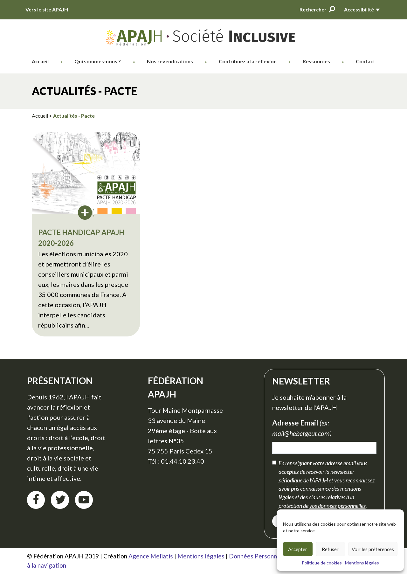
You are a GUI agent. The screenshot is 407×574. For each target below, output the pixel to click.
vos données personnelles (337, 505)
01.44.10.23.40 (182, 461)
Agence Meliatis (150, 556)
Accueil (40, 61)
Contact (365, 61)
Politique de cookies (322, 562)
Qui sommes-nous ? (97, 61)
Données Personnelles (259, 556)
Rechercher (317, 9)
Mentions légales (362, 562)
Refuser (330, 549)
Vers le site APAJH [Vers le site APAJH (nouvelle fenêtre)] (46, 9)
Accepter (297, 549)
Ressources (316, 61)
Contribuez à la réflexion (248, 61)
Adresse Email (303, 428)
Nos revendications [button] (170, 61)
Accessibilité (359, 9)
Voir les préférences (373, 549)
